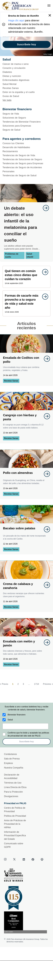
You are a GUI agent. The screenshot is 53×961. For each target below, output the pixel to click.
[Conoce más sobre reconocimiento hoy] (26, 922)
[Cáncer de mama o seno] (26, 64)
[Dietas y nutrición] (26, 76)
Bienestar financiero (16, 715)
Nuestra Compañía (13, 767)
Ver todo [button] (7, 100)
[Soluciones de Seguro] (26, 118)
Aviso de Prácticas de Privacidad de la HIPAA (15, 824)
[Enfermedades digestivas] (26, 80)
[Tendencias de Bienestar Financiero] (26, 122)
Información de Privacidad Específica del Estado (15, 835)
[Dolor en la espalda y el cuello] (26, 92)
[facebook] (32, 859)
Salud (10, 720)
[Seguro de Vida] (26, 114)
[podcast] (42, 859)
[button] (49, 15)
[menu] (49, 6)
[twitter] (14, 859)
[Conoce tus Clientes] (26, 143)
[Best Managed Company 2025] (26, 876)
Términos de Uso (12, 783)
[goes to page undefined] (44, 208)
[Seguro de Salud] (26, 130)
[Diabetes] (26, 72)
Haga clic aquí (16, 20)
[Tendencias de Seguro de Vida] (26, 155)
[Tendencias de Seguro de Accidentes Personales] (26, 169)
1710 (36, 684)
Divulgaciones (11, 796)
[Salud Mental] (26, 84)
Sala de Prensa (12, 758)
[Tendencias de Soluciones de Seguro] (26, 159)
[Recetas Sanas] (26, 88)
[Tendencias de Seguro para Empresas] (26, 163)
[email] (25, 726)
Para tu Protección (13, 792)
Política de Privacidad (15, 816)
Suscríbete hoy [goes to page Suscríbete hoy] (26, 44)
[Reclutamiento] (26, 151)
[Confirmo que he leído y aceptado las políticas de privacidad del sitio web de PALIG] (4, 734)
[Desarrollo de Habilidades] (26, 147)
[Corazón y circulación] (26, 68)
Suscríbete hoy (26, 741)
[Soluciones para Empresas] (26, 126)
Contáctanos (10, 754)
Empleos (8, 763)
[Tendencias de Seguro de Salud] (26, 175)
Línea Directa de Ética (15, 787)
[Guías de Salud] (26, 96)
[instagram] (5, 859)
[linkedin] (23, 859)
